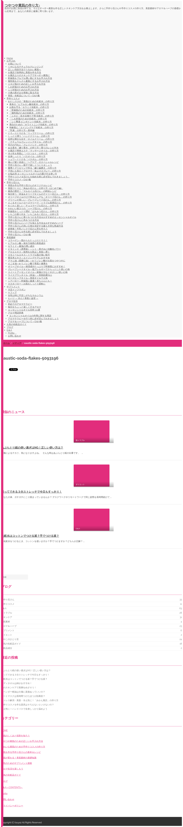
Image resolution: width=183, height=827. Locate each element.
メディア (17, 343)
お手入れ (11, 61)
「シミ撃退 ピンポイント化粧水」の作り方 (30, 121)
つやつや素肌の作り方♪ (22, 5)
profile (4, 793)
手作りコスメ (13, 98)
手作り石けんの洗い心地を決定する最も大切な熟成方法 (35, 226)
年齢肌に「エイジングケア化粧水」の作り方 (31, 127)
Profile (12, 333)
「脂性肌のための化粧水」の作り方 (27, 113)
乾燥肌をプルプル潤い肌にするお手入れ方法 (30, 78)
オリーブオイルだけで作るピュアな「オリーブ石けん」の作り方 (40, 197)
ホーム (6, 343)
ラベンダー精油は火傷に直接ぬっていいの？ (23, 691)
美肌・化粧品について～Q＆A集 (24, 95)
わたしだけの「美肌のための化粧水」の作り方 (31, 101)
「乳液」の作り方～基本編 (21, 130)
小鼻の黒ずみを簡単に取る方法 (23, 92)
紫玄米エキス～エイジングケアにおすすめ (29, 257)
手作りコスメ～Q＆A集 (19, 179)
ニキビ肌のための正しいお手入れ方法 (26, 84)
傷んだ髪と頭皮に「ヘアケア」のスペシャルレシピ (33, 162)
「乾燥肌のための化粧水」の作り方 (27, 110)
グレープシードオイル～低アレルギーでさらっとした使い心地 (39, 269)
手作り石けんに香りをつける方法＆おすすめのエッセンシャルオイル (42, 217)
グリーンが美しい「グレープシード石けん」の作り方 (34, 200)
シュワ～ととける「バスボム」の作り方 (28, 159)
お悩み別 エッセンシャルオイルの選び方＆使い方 (32, 173)
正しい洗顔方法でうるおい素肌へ (24, 69)
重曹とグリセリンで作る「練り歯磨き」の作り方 (32, 168)
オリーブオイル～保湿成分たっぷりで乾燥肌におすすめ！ (36, 266)
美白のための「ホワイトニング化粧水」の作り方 (33, 124)
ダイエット (6, 635)
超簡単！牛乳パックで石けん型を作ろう (28, 229)
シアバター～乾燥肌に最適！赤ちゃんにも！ (30, 281)
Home (10, 58)
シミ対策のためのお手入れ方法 (23, 90)
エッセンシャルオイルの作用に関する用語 (30, 315)
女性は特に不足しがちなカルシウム (25, 295)
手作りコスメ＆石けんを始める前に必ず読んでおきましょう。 (39, 176)
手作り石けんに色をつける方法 (23, 220)
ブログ (10, 327)
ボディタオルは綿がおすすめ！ (16, 683)
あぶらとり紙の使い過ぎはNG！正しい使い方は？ (32, 447)
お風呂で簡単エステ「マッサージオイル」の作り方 (33, 150)
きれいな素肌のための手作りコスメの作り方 (23, 746)
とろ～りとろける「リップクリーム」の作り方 (31, 133)
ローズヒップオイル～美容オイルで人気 (28, 278)
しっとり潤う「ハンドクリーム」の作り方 (29, 136)
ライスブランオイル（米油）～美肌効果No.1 (30, 275)
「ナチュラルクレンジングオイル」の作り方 (30, 142)
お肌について (14, 63)
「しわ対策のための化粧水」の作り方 (28, 118)
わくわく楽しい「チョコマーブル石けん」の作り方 (33, 205)
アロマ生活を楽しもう (12, 768)
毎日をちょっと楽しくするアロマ (24, 307)
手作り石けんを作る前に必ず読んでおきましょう (32, 231)
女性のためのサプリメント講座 (16, 763)
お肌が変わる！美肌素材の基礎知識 (18, 757)
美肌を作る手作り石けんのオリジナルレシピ (30, 185)
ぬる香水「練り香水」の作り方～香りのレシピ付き (33, 147)
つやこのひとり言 (10, 639)
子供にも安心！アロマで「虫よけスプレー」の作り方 (34, 171)
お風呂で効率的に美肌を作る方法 (24, 72)
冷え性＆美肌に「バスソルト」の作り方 (28, 153)
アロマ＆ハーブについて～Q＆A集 (25, 321)
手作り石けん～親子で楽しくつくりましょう (30, 165)
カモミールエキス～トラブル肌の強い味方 (29, 255)
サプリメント (13, 286)
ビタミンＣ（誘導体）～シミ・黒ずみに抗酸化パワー (34, 249)
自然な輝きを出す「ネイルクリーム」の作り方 (31, 139)
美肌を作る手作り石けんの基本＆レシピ (21, 752)
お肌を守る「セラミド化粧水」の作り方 (29, 107)
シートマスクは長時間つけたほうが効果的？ (23, 696)
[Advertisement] (93, 35)
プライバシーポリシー (12, 805)
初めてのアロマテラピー (20, 304)
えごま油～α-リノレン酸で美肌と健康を (28, 263)
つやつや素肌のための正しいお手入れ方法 (22, 741)
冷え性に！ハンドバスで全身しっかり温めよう (24, 709)
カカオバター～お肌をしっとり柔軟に (26, 284)
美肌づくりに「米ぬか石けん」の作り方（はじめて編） (35, 188)
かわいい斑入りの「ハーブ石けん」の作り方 (30, 208)
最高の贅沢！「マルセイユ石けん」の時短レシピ (32, 191)
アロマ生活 (12, 301)
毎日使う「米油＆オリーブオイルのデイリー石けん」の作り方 (39, 194)
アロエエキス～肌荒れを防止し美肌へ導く (29, 252)
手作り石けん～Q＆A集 (19, 234)
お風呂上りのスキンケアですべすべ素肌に (29, 75)
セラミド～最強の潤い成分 (21, 246)
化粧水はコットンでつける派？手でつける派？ (30, 535)
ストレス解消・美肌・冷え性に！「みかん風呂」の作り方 (29, 700)
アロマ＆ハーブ (9, 626)
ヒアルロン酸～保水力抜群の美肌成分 (26, 243)
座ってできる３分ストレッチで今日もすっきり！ (31, 491)
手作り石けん (13, 182)
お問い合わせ (14, 336)
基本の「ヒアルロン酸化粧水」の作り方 (29, 104)
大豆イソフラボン (17, 289)
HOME (4, 730)
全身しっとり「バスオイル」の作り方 (26, 156)
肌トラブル (6, 612)
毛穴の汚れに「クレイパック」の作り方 (28, 145)
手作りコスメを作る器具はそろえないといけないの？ (27, 704)
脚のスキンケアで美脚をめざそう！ (18, 687)
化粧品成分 (6, 648)
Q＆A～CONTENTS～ (12, 787)
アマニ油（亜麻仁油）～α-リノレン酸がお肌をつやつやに (36, 260)
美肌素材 (11, 237)
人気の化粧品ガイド (16, 324)
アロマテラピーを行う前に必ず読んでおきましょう (33, 318)
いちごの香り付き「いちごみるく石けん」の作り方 (33, 214)
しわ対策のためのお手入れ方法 (23, 87)
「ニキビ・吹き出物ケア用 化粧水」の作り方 (31, 116)
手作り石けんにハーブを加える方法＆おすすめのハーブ (35, 223)
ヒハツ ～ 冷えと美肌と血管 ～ (23, 298)
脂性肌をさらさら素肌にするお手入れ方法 (29, 81)
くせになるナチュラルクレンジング (25, 66)
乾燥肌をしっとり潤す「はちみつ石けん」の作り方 (33, 211)
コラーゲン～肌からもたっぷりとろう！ (28, 240)
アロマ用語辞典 (15, 312)
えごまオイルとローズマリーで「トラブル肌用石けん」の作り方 (40, 202)
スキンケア (6, 617)
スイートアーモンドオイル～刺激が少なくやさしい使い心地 (37, 272)
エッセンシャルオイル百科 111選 (24, 310)
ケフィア (12, 292)
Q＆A (9, 330)
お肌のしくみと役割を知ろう (15, 735)
